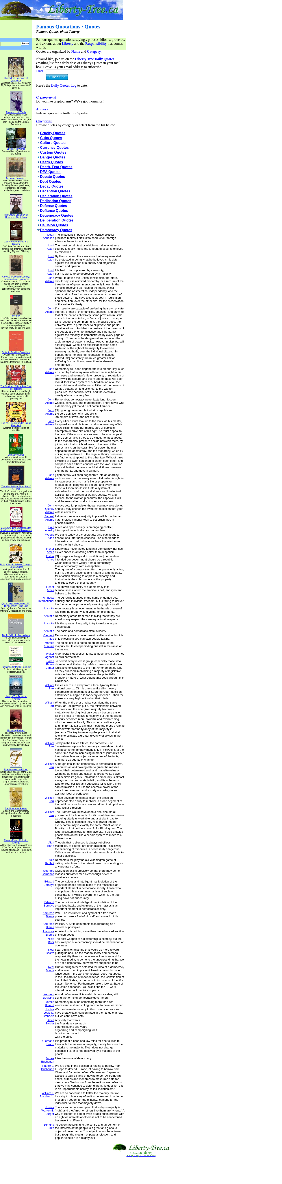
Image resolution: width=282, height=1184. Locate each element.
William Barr (49, 686)
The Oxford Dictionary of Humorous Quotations (16, 215)
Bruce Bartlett (49, 861)
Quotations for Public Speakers (16, 666)
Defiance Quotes (54, 210)
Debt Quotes (50, 181)
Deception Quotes (55, 191)
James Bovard (49, 1003)
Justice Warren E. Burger (47, 1110)
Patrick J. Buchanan (47, 1067)
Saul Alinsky (49, 528)
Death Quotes (51, 162)
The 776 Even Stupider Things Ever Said (16, 423)
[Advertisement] (141, 1170)
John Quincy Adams (49, 509)
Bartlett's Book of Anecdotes (16, 634)
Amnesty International (46, 599)
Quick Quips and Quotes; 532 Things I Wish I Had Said (16, 603)
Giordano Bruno (48, 1042)
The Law (16, 315)
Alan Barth (50, 844)
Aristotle (49, 608)
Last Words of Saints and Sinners (16, 241)
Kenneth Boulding (48, 996)
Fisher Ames (50, 550)
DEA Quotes (50, 172)
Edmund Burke (48, 1126)
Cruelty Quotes (52, 133)
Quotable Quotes (16, 454)
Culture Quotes (53, 143)
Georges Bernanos (48, 872)
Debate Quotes (52, 177)
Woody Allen (49, 536)
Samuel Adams (49, 518)
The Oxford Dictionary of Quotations (16, 78)
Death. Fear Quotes (56, 167)
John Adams (49, 279)
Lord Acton (50, 247)
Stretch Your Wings (16, 148)
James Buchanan (47, 1060)
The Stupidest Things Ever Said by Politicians (15, 386)
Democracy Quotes (56, 230)
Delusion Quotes (54, 225)
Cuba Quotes (51, 138)
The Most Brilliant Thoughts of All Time (16, 486)
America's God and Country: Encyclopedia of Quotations (16, 277)
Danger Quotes (52, 157)
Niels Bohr (51, 940)
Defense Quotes (53, 206)
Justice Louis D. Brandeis (48, 1013)
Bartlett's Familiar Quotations (16, 351)
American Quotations (16, 177)
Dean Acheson (48, 236)
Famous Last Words (16, 111)
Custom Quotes (53, 152)
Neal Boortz (50, 951)
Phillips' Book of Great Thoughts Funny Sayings (16, 564)
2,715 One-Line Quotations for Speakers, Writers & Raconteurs (16, 528)
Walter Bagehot (48, 655)
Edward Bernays (49, 883)
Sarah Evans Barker (50, 664)
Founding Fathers (15, 729)
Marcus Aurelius (49, 644)
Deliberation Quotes (57, 220)
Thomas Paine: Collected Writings (16, 840)
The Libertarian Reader (16, 807)
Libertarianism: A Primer (16, 768)
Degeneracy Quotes (56, 215)
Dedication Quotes (55, 201)
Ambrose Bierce (48, 914)
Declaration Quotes (56, 196)
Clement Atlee (48, 637)
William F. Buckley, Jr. (47, 1094)
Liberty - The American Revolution (16, 696)
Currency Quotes (54, 147)
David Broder (49, 1021)
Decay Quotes (52, 186)
